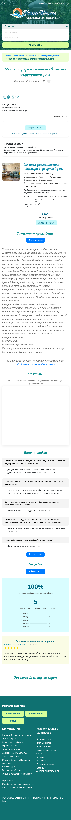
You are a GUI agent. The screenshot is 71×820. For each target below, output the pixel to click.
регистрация (36, 714)
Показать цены (35, 240)
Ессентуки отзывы (45, 764)
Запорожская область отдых (15, 753)
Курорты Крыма (9, 746)
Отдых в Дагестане (11, 749)
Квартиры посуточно (49, 56)
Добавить (62, 3)
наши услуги (13, 714)
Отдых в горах (9, 739)
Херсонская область (12, 756)
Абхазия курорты (10, 767)
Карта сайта (8, 780)
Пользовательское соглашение (17, 787)
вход (13, 721)
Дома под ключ (43, 746)
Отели (39, 753)
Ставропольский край (12, 742)
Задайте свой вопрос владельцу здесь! (35, 364)
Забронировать (35, 127)
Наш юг (8, 56)
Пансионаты (42, 761)
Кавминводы (19, 56)
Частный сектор (44, 743)
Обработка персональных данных (18, 784)
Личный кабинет (45, 3)
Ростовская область (11, 770)
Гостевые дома (43, 739)
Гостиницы (41, 757)
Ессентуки (32, 56)
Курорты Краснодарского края (16, 735)
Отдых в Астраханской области (17, 774)
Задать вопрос (35, 554)
